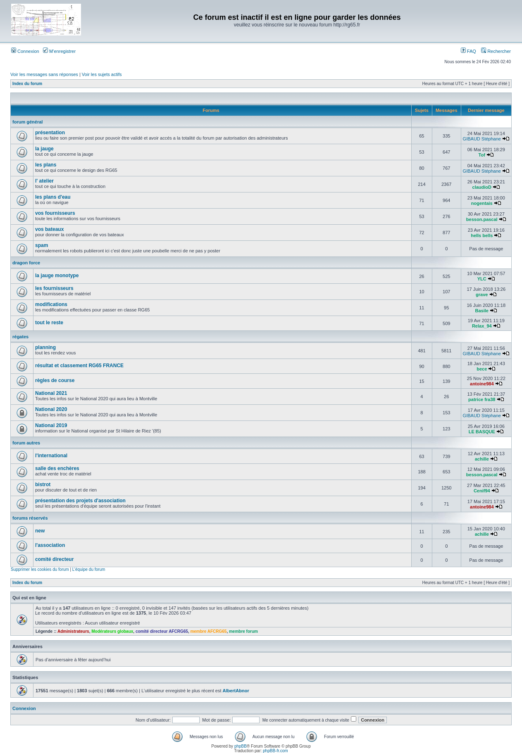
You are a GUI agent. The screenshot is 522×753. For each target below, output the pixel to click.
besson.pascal (482, 219)
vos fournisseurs (55, 213)
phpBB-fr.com (275, 750)
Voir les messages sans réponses (44, 74)
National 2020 (51, 409)
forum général (27, 121)
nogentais (482, 203)
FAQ (468, 51)
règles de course (54, 380)
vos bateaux (49, 229)
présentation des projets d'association (80, 501)
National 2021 (51, 393)
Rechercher (496, 51)
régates (20, 336)
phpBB (240, 746)
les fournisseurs (54, 288)
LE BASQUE (482, 431)
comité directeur (54, 559)
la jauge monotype (57, 275)
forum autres (26, 442)
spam (41, 245)
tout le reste (49, 322)
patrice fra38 (481, 399)
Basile (482, 310)
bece (482, 368)
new (40, 531)
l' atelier (44, 181)
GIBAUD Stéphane (482, 138)
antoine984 (481, 383)
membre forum (243, 631)
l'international (51, 455)
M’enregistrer (59, 51)
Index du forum (27, 83)
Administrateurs (73, 631)
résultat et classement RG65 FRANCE (79, 365)
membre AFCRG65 (208, 631)
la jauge (44, 149)
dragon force (26, 262)
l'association (50, 545)
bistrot (42, 484)
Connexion (25, 51)
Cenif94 (482, 490)
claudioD (481, 187)
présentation (50, 132)
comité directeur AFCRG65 (162, 631)
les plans (45, 165)
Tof (482, 154)
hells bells (482, 235)
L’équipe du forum (88, 569)
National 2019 (51, 425)
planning (45, 347)
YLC (481, 278)
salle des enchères (57, 468)
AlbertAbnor (236, 690)
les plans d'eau (53, 197)
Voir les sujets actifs (102, 74)
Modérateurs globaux (112, 631)
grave (482, 294)
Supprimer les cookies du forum (40, 569)
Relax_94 (482, 325)
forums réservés (30, 517)
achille (482, 458)
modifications (51, 304)
